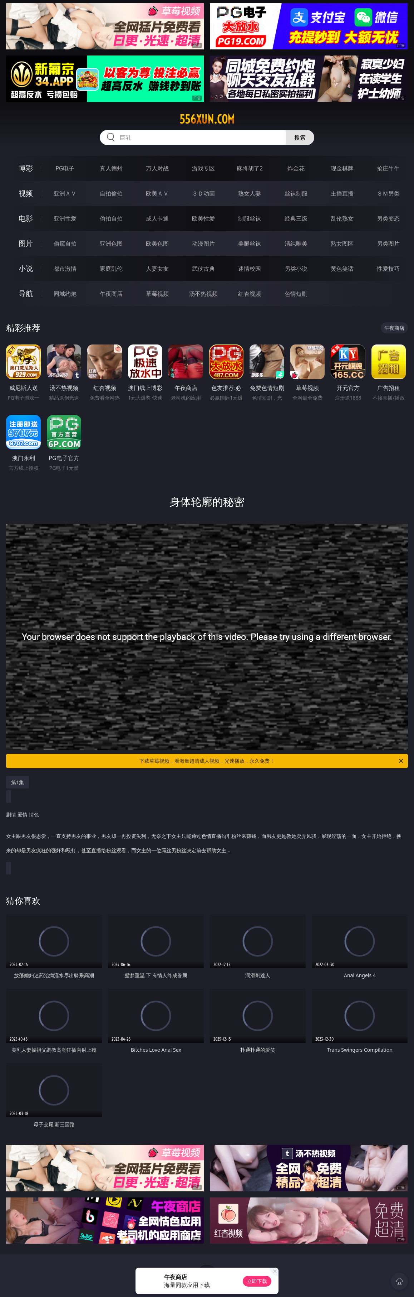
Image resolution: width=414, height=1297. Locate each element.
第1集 (17, 782)
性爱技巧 (388, 269)
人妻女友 (157, 269)
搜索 (300, 137)
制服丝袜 (249, 218)
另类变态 (388, 218)
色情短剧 (296, 294)
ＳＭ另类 (388, 193)
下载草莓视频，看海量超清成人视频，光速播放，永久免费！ (271, 761)
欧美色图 (157, 243)
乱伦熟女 (342, 218)
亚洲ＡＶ (65, 193)
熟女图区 (342, 243)
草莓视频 (157, 294)
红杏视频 (249, 294)
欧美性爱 (203, 218)
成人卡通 (157, 218)
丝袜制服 (296, 193)
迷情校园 (249, 269)
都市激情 (65, 269)
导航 (26, 293)
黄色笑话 (342, 269)
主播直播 (342, 193)
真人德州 (111, 168)
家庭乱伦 (111, 269)
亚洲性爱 (65, 218)
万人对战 (157, 168)
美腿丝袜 (249, 243)
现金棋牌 (342, 168)
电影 (26, 218)
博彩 (26, 168)
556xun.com (207, 119)
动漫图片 (203, 243)
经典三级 (296, 218)
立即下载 (257, 1281)
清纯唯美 (296, 243)
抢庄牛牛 (388, 168)
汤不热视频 (203, 294)
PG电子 (64, 168)
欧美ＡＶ (157, 193)
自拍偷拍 (111, 193)
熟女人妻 (249, 193)
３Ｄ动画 (203, 193)
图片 (26, 243)
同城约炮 (65, 294)
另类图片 (388, 243)
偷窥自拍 (65, 243)
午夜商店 (111, 294)
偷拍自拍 (111, 218)
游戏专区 (203, 168)
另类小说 (296, 269)
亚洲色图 (111, 243)
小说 (26, 268)
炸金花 (296, 168)
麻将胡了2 (250, 168)
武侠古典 (203, 269)
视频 (26, 193)
